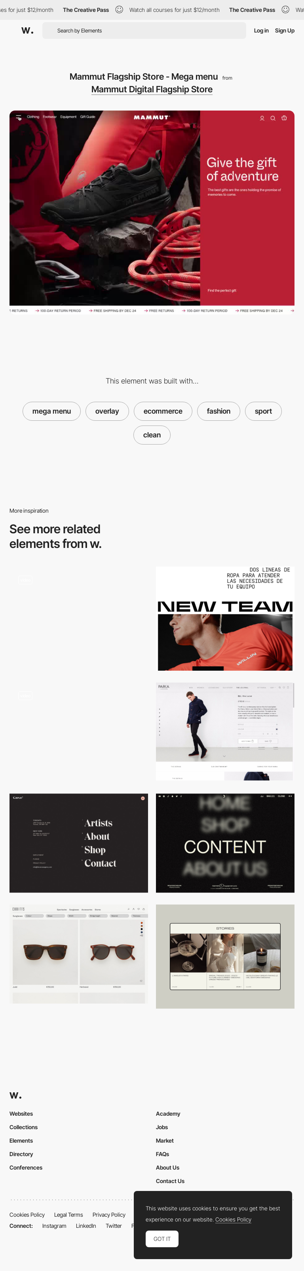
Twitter (114, 1225)
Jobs (162, 1127)
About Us (167, 1167)
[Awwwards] (27, 30)
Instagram (54, 1225)
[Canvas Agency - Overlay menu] (79, 843)
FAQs (162, 1154)
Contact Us (170, 1180)
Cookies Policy (27, 1214)
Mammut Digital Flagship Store (152, 89)
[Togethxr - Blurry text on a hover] (225, 843)
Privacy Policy (109, 1214)
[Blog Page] (225, 957)
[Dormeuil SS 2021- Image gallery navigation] (79, 732)
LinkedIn (86, 1225)
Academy (168, 1113)
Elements (21, 1140)
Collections (24, 1127)
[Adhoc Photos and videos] (225, 619)
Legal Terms (68, 1214)
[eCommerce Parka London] (225, 732)
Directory (21, 1154)
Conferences (26, 1167)
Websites (21, 1113)
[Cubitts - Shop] (79, 954)
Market (165, 1140)
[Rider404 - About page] (79, 616)
